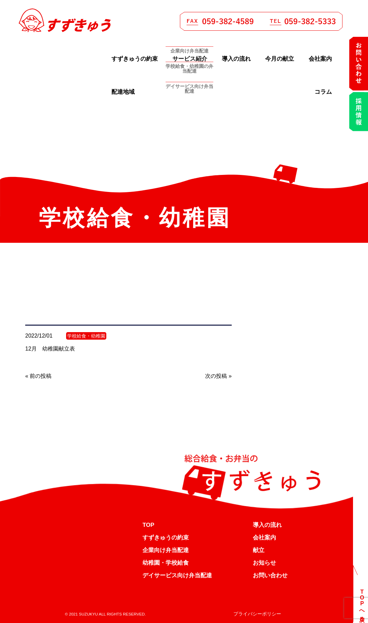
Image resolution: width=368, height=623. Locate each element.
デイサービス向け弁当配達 (177, 575)
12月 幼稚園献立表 (50, 349)
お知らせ (264, 563)
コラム (323, 92)
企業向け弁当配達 (165, 550)
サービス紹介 (189, 59)
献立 (258, 550)
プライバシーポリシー (257, 613)
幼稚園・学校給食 (165, 563)
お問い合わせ (270, 575)
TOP (148, 525)
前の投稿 (40, 376)
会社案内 (320, 59)
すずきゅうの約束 (134, 59)
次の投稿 (216, 376)
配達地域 (123, 92)
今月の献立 (279, 59)
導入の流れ (236, 59)
